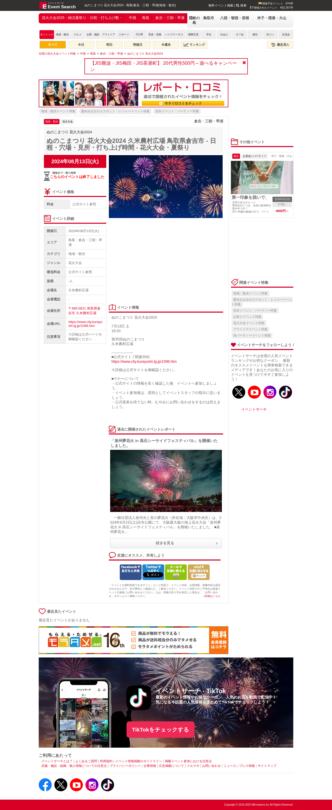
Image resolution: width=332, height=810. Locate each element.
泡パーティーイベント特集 (252, 335)
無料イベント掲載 (220, 5)
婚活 (255, 34)
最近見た (280, 45)
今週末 (166, 45)
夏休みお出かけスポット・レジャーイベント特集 (115, 111)
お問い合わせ (211, 766)
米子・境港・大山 (271, 18)
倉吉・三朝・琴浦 (169, 18)
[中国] (83, 53)
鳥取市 (208, 18)
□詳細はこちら (212, 596)
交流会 (286, 34)
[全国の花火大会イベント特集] (57, 53)
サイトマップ (267, 766)
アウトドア (108, 34)
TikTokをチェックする (160, 730)
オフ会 (240, 34)
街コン (270, 34)
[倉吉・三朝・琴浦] (111, 53)
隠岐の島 (194, 20)
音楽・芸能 (154, 34)
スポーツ (124, 34)
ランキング (194, 45)
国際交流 (193, 34)
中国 (132, 18)
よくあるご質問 (86, 761)
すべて (52, 45)
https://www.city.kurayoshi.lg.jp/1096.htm (85, 324)
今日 (81, 45)
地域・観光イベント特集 (58, 111)
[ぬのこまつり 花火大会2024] (145, 53)
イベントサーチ (254, 409)
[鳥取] (93, 53)
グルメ (78, 34)
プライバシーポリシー (125, 766)
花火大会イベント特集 (248, 323)
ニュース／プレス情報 (239, 766)
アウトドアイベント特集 (250, 329)
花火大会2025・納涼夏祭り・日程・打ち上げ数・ (82, 18)
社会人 (224, 34)
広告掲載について (171, 766)
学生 (208, 34)
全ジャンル (46, 34)
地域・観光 (62, 34)
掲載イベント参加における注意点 (188, 761)
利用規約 (106, 761)
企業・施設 (93, 34)
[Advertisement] (165, 261)
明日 (109, 45)
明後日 (137, 45)
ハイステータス (174, 34)
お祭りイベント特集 (247, 317)
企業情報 (150, 766)
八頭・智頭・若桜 (234, 18)
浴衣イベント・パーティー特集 (177, 111)
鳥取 (145, 18)
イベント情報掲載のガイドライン (138, 761)
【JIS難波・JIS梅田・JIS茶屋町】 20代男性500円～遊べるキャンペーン (163, 66)
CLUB (139, 34)
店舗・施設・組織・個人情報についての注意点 (74, 766)
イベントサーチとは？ (56, 761)
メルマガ (193, 766)
